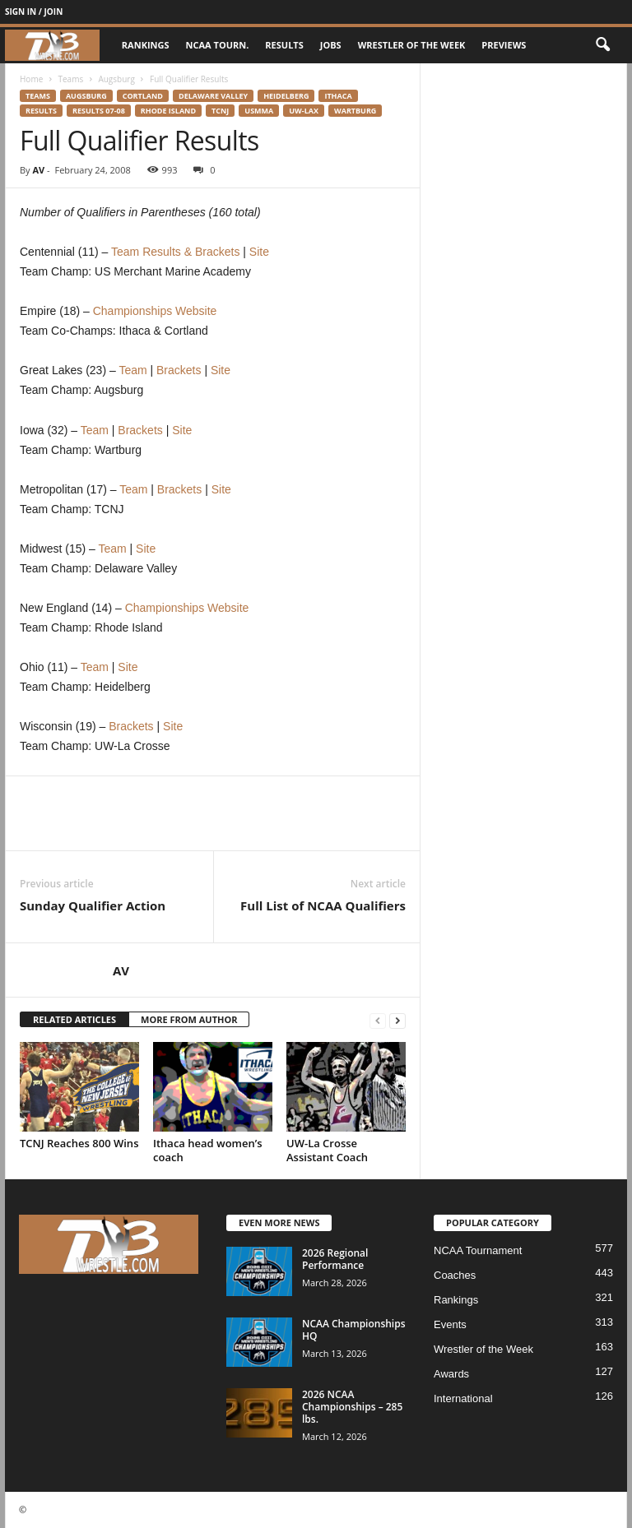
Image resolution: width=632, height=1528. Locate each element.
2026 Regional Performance (335, 1259)
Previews (503, 45)
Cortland (143, 95)
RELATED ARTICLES (74, 1019)
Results (284, 45)
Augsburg (116, 79)
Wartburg (355, 110)
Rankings (146, 45)
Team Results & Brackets (175, 251)
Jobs (331, 45)
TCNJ (220, 110)
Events (450, 1324)
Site (259, 251)
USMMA (258, 110)
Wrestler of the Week (412, 45)
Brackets (178, 370)
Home (31, 79)
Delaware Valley (213, 95)
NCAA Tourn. (217, 45)
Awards (451, 1374)
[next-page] (397, 1020)
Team (132, 370)
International (463, 1398)
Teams (70, 79)
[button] (602, 45)
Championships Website (155, 310)
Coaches (455, 1275)
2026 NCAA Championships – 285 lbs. (352, 1406)
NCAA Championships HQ (354, 1330)
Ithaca (337, 95)
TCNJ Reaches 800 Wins (79, 1143)
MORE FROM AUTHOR (189, 1019)
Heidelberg (286, 95)
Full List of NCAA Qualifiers (323, 905)
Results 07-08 (98, 110)
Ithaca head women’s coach (208, 1150)
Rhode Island (168, 110)
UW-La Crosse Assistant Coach (327, 1150)
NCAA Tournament (478, 1250)
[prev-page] (377, 1020)
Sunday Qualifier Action (92, 905)
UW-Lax (303, 110)
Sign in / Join (34, 11)
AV (38, 170)
